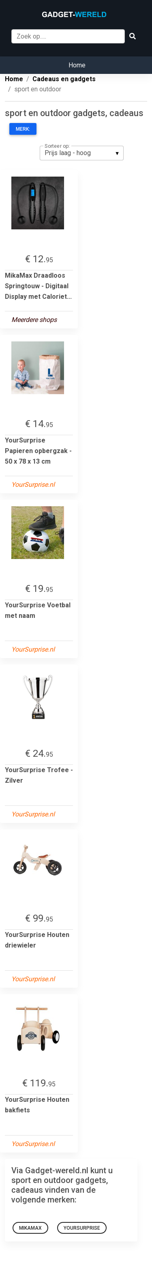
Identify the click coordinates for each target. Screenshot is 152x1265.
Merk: (23, 129)
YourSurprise (82, 1228)
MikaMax (30, 1228)
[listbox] (82, 153)
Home (77, 65)
